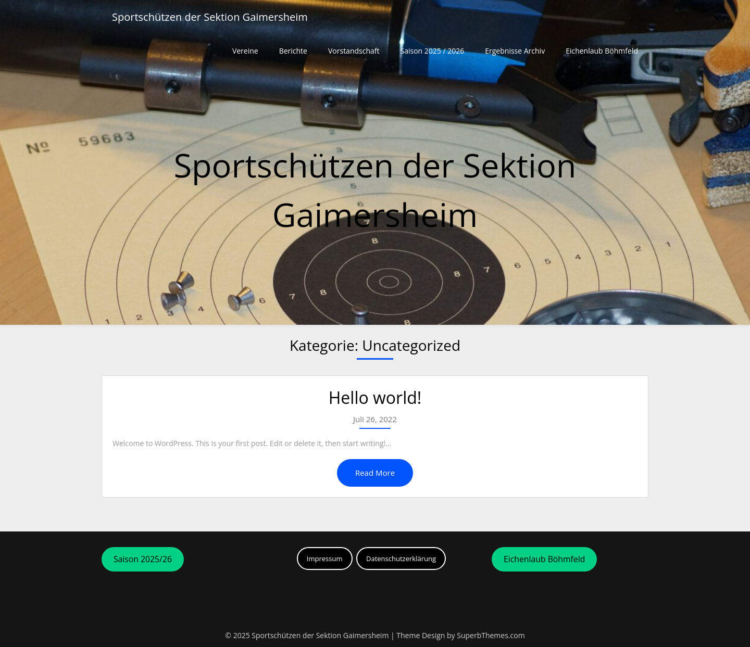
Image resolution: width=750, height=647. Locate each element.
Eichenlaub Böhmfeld (602, 51)
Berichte (293, 51)
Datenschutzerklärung (401, 558)
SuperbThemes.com (490, 635)
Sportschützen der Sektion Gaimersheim (210, 17)
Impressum (325, 558)
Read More (375, 472)
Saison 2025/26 (143, 559)
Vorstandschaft (354, 51)
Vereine (245, 51)
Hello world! (375, 397)
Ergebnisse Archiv (515, 51)
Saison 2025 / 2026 (433, 51)
